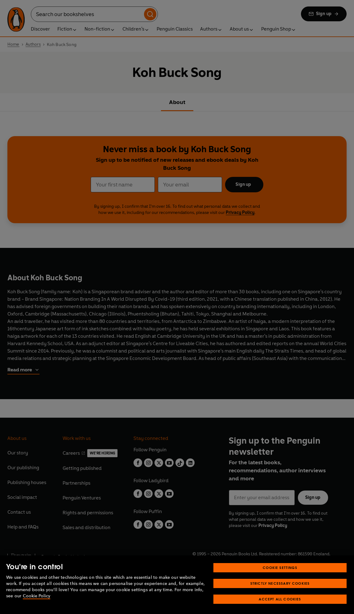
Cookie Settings (280, 574)
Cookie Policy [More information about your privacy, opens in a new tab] (36, 602)
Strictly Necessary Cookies (280, 590)
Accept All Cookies (280, 606)
